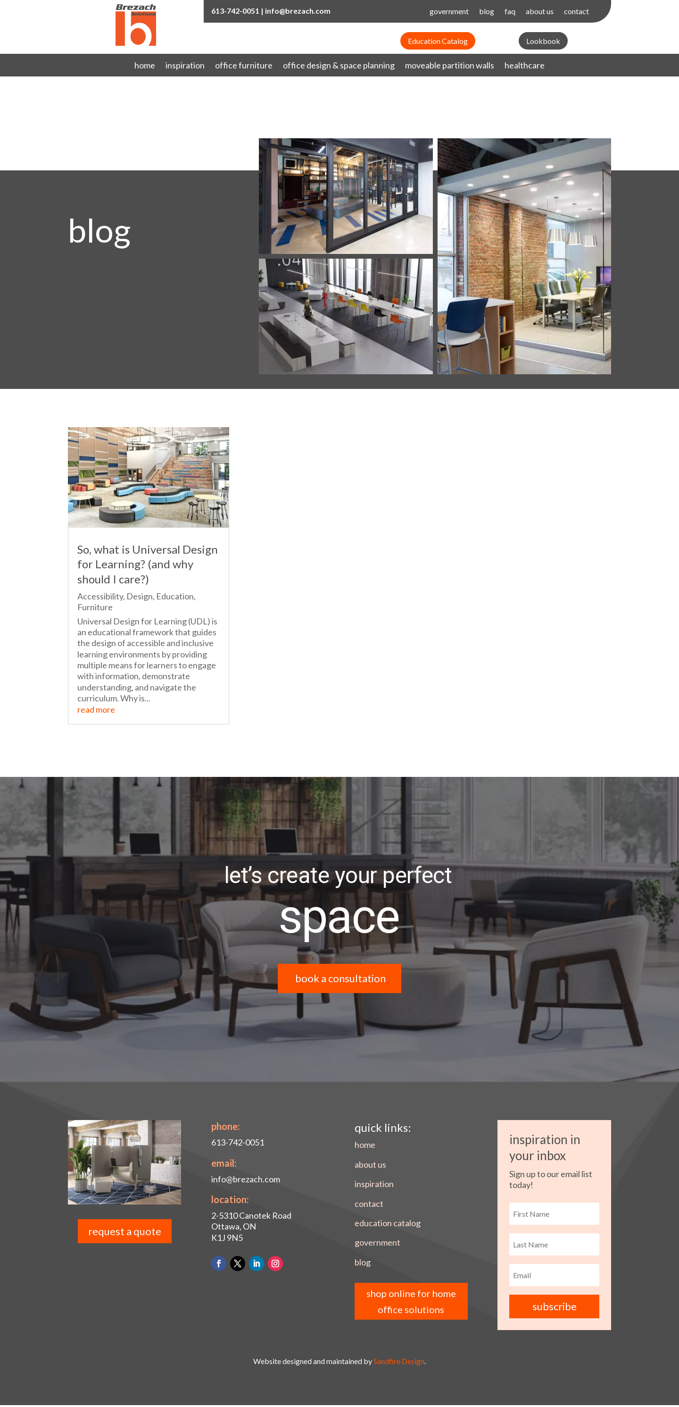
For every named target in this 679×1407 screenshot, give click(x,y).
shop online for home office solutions (411, 1303)
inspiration (185, 66)
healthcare (525, 66)
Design (139, 596)
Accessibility (100, 596)
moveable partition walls (449, 66)
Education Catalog (438, 40)
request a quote (124, 1233)
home (144, 66)
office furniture (244, 66)
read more (96, 709)
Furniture (95, 607)
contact (576, 12)
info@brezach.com (298, 10)
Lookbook (543, 40)
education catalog (388, 1225)
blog (486, 12)
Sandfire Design (398, 1363)
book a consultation (341, 978)
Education (175, 596)
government (449, 12)
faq (510, 12)
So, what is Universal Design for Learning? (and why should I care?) (147, 563)
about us (540, 12)
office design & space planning (339, 66)
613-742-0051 (235, 10)
